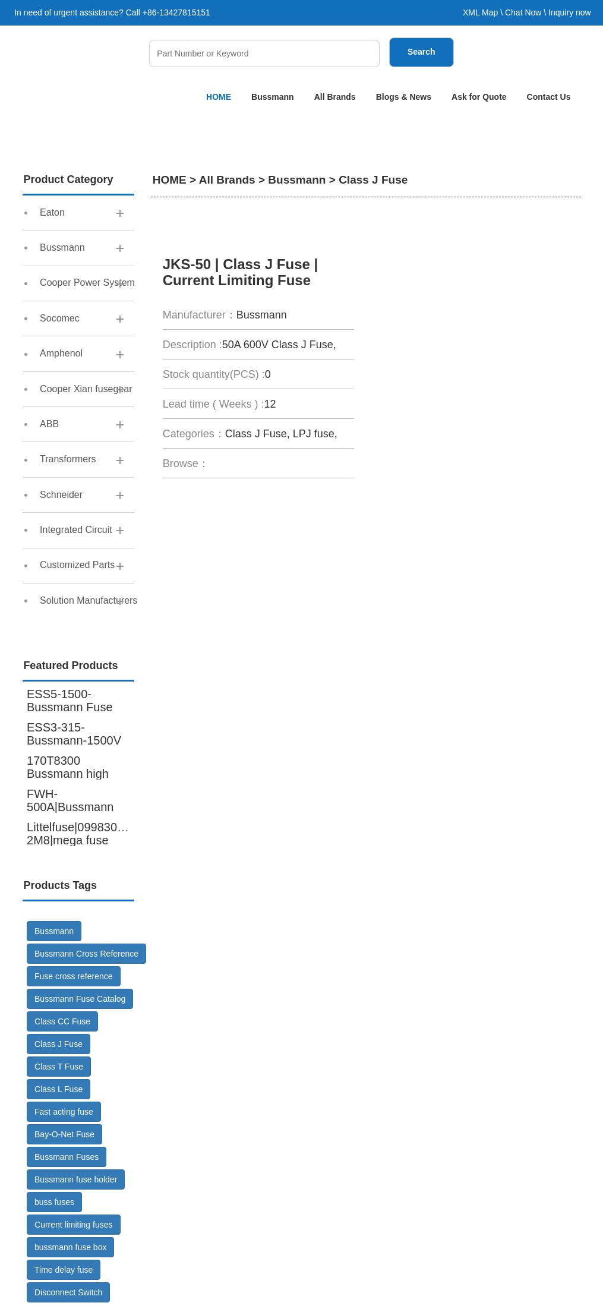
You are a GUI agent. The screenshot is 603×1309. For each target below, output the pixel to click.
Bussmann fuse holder (75, 1180)
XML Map (480, 12)
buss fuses (54, 1203)
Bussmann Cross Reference (86, 955)
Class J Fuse (58, 1045)
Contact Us (549, 97)
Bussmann (272, 97)
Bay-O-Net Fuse (64, 1135)
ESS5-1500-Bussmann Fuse (70, 701)
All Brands (335, 97)
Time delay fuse (63, 1271)
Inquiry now (569, 12)
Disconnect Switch (68, 1293)
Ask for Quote (479, 97)
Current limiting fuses (73, 1226)
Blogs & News (403, 97)
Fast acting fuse (63, 1113)
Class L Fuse (58, 1090)
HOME (218, 97)
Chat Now (523, 12)
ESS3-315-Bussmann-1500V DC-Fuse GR (74, 741)
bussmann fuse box (70, 1248)
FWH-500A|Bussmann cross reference (70, 807)
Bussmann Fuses (66, 1158)
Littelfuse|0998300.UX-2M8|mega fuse (87, 834)
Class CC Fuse (62, 1022)
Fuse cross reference (73, 977)
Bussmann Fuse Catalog (79, 1000)
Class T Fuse (58, 1068)
